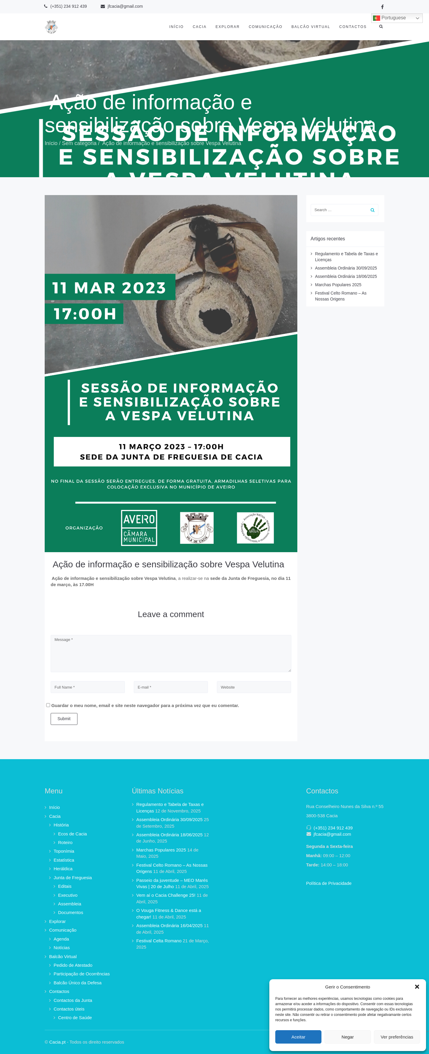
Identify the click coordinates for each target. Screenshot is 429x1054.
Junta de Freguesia (73, 877)
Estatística (64, 859)
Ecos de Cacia (72, 833)
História (61, 824)
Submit (64, 718)
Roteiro (65, 842)
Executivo (67, 895)
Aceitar (298, 1036)
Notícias (62, 947)
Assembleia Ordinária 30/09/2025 (346, 268)
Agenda (61, 938)
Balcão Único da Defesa (78, 982)
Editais (65, 886)
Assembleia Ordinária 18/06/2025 (346, 276)
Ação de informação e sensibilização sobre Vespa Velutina (167, 564)
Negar (348, 1036)
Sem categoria (79, 143)
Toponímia (64, 851)
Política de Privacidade (329, 883)
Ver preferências (397, 1036)
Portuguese (389, 18)
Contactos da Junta (73, 1000)
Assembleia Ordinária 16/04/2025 (169, 925)
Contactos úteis (69, 1008)
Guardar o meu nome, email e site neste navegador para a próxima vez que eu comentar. (145, 705)
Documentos (70, 912)
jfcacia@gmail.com (332, 834)
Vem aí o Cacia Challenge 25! (165, 895)
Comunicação (265, 27)
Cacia (200, 27)
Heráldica (63, 868)
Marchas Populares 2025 (338, 284)
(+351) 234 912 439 (333, 827)
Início (176, 27)
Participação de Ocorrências (82, 973)
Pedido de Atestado (73, 965)
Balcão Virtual (310, 27)
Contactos (353, 27)
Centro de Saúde (75, 1017)
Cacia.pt (57, 1041)
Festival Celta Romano (159, 940)
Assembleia (69, 903)
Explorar (228, 27)
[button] (417, 987)
